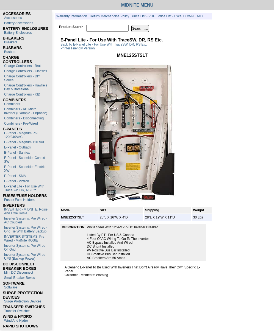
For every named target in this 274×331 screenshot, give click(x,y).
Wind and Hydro (16, 320)
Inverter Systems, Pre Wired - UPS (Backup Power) (25, 256)
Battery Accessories (18, 23)
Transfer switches (17, 311)
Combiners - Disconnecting (24, 118)
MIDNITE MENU (137, 5)
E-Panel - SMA (15, 176)
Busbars (10, 52)
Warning (102, 275)
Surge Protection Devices (22, 301)
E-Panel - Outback (17, 147)
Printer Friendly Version (77, 48)
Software (10, 287)
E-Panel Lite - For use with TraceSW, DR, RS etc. (24, 188)
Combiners (12, 104)
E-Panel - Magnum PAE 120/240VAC (21, 135)
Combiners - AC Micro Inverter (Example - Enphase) (25, 111)
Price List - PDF (143, 16)
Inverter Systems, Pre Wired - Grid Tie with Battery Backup (25, 229)
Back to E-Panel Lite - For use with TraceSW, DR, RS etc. (103, 44)
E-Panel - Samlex (17, 153)
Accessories (13, 18)
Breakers (10, 42)
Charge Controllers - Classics (25, 71)
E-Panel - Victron (16, 181)
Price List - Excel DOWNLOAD (180, 16)
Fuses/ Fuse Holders (19, 200)
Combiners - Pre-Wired (21, 123)
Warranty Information (71, 16)
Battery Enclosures (18, 33)
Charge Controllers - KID (22, 94)
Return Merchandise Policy (109, 16)
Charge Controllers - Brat (22, 66)
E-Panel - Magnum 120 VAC (25, 142)
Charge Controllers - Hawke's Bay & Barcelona (25, 87)
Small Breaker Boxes (19, 278)
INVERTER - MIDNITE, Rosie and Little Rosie (26, 211)
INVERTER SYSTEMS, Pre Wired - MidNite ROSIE (24, 238)
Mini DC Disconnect (18, 272)
